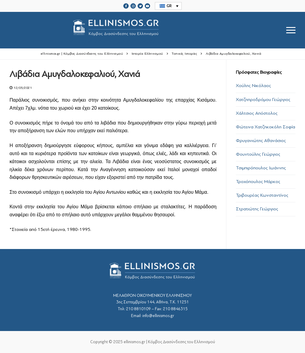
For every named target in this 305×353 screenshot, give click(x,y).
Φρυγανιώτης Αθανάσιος (261, 140)
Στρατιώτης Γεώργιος (257, 209)
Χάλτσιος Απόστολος (257, 113)
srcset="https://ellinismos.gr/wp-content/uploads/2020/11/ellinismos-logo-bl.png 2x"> (116, 30)
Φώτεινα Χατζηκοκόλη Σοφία (265, 127)
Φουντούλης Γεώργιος (258, 154)
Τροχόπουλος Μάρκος (258, 181)
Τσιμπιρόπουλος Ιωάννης (261, 168)
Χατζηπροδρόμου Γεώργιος (263, 99)
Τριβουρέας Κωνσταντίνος (262, 195)
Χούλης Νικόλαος (253, 85)
